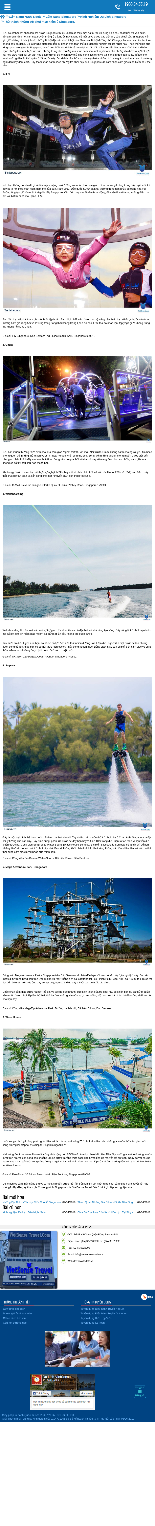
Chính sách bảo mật (14, 1318)
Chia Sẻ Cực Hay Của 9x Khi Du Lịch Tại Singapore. (107, 1212)
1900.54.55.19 (136, 4)
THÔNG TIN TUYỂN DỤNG (96, 1302)
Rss (144, 1297)
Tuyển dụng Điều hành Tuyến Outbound (104, 1313)
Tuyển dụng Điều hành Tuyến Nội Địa (102, 1308)
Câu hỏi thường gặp (15, 1322)
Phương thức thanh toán (17, 1313)
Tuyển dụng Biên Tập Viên (96, 1318)
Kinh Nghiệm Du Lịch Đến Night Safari (25, 1212)
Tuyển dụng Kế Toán (93, 1322)
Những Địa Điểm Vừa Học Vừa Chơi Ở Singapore (32, 1202)
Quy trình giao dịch (14, 1308)
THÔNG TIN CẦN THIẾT (17, 1302)
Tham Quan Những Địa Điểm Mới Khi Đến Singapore (107, 1202)
